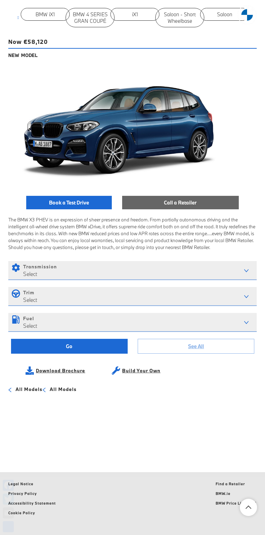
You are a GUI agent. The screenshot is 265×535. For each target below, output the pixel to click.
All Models (25, 390)
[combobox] (132, 270)
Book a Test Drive (69, 202)
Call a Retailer (180, 202)
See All (196, 346)
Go (69, 346)
